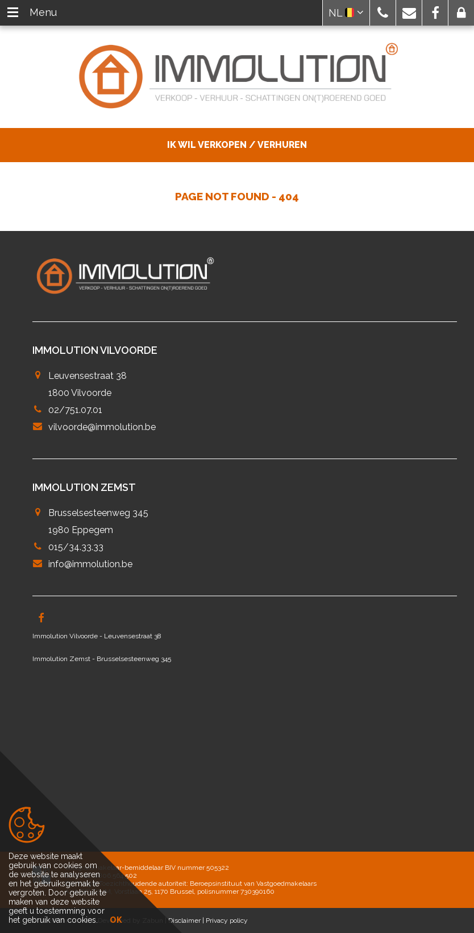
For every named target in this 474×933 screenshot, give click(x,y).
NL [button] (346, 13)
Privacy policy (227, 920)
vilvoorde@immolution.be (102, 427)
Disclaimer (184, 920)
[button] (383, 13)
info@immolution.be (90, 564)
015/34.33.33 (75, 547)
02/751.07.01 (75, 409)
